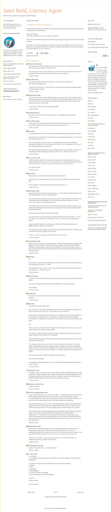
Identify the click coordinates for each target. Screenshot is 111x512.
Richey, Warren (92, 185)
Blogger (64, 508)
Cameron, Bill (92, 160)
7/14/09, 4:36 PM (33, 127)
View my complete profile (95, 92)
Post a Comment (33, 484)
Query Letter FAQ (8, 71)
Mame (30, 173)
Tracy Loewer (32, 158)
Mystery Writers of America (95, 217)
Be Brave (90, 104)
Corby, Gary (91, 165)
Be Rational (91, 128)
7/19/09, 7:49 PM (33, 450)
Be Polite (90, 118)
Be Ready (91, 134)
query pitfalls (34, 55)
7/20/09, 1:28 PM (33, 480)
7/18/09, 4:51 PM (33, 442)
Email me (104, 29)
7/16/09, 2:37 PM (33, 253)
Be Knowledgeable (93, 115)
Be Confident (91, 109)
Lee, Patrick (91, 177)
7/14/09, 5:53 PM (33, 154)
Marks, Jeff (91, 182)
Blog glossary (92, 41)
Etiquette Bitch (32, 426)
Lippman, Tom (92, 180)
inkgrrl (30, 293)
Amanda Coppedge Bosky (36, 392)
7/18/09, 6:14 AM (33, 422)
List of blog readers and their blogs (98, 47)
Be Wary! (90, 145)
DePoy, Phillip (92, 168)
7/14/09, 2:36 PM (33, 91)
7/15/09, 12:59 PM (34, 237)
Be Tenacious (92, 139)
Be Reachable (92, 131)
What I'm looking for (9, 81)
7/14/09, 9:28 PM (33, 187)
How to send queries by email (11, 74)
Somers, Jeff (91, 191)
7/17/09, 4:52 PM (33, 366)
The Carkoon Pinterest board (96, 44)
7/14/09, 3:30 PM (33, 109)
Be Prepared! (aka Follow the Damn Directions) (96, 124)
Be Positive (91, 121)
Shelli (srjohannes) (34, 445)
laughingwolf (32, 112)
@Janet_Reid (96, 24)
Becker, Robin (92, 157)
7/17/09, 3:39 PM (33, 290)
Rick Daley (31, 79)
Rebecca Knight (33, 64)
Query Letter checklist (9, 68)
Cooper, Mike (91, 162)
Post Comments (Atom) (59, 497)
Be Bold (90, 101)
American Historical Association (97, 220)
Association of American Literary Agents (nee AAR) (97, 206)
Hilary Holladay (92, 174)
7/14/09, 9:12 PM (33, 170)
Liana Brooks (32, 121)
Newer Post (31, 492)
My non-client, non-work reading (12, 99)
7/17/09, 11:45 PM (34, 389)
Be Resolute (91, 137)
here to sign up (10, 24)
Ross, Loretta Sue (93, 188)
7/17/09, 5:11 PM (33, 380)
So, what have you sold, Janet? (12, 84)
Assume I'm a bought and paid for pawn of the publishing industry (97, 228)
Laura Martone (32, 241)
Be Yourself (91, 148)
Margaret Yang (32, 95)
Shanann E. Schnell (34, 384)
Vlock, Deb (91, 197)
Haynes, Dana (92, 171)
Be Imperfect (91, 112)
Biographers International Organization (95, 211)
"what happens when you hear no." (36, 30)
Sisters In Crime (92, 214)
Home (55, 492)
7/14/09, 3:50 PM (33, 117)
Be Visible (91, 142)
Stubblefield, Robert (93, 194)
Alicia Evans (32, 191)
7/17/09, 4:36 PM (33, 300)
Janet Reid (31, 276)
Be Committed (92, 106)
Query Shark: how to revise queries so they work (11, 77)
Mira (29, 131)
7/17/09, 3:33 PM (33, 272)
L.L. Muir (31, 454)
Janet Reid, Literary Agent (32, 10)
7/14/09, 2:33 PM (33, 76)
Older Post (80, 492)
